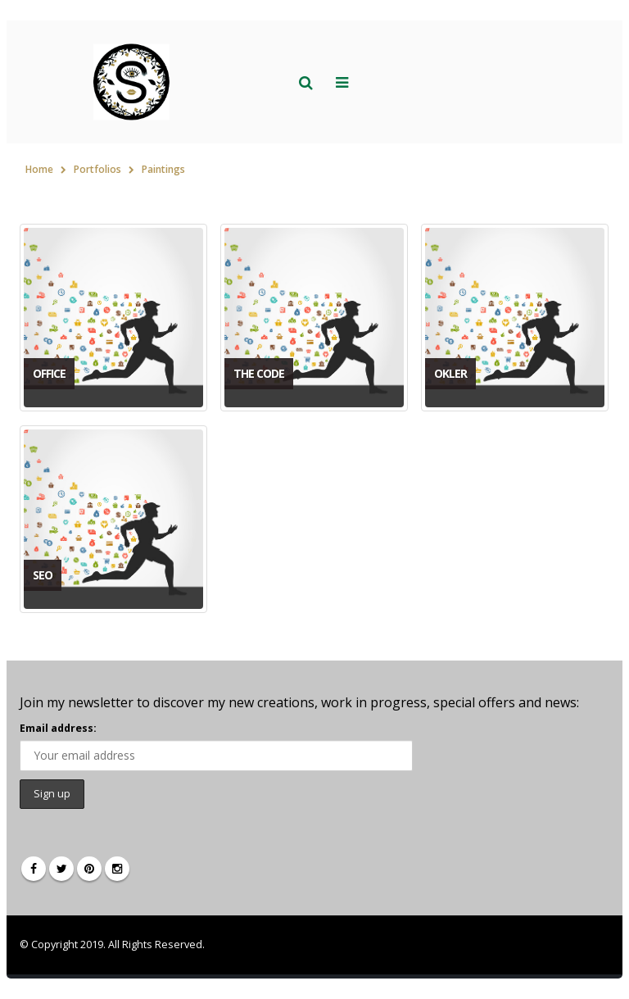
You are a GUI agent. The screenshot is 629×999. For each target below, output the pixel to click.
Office (49, 373)
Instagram (117, 868)
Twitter (61, 868)
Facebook (33, 868)
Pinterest (89, 868)
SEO (42, 575)
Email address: (58, 728)
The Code (258, 373)
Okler (450, 373)
